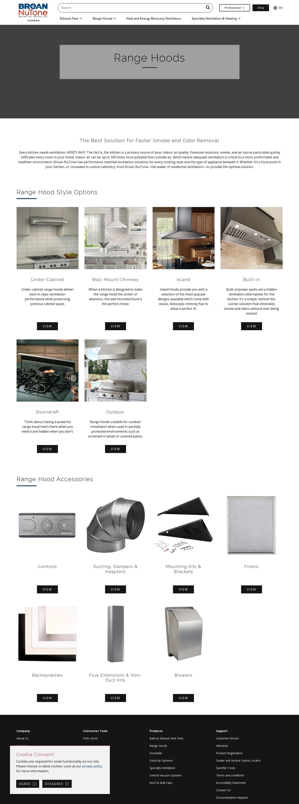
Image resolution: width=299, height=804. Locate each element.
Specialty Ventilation (162, 768)
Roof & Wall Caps (161, 783)
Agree (25, 784)
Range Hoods (158, 746)
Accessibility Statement (231, 783)
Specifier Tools (225, 768)
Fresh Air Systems (161, 760)
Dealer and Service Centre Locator (238, 760)
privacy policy (92, 766)
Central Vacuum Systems (166, 775)
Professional (234, 8)
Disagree (54, 784)
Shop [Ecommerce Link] (260, 8)
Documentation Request (232, 797)
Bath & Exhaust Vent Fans (166, 738)
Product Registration (229, 753)
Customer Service (227, 738)
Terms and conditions (230, 775)
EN (278, 8)
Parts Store (90, 738)
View (47, 326)
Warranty (222, 746)
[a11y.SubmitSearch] (208, 7)
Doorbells (156, 753)
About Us (23, 738)
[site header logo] (33, 12)
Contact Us (223, 790)
